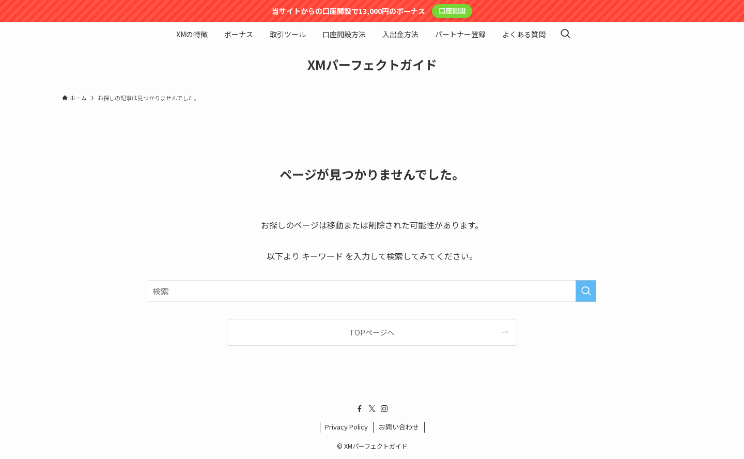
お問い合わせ (399, 427)
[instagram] (384, 409)
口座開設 (452, 11)
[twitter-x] (372, 409)
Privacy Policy (346, 427)
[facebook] (359, 409)
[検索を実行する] (586, 291)
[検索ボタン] (565, 34)
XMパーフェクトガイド (372, 64)
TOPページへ (371, 332)
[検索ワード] (372, 291)
